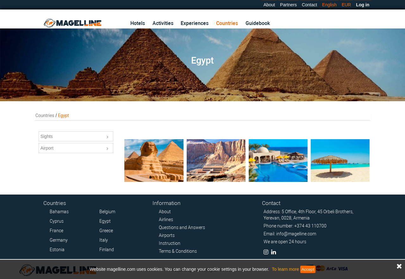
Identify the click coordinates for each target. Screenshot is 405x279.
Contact (309, 4)
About (269, 4)
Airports (167, 235)
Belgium (107, 211)
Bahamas (59, 211)
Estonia (57, 249)
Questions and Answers (182, 227)
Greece (106, 230)
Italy (103, 240)
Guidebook (258, 23)
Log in (362, 4)
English (329, 4)
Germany (59, 240)
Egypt (105, 221)
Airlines (166, 219)
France (56, 230)
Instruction (169, 243)
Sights (74, 137)
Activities (163, 23)
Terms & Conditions (178, 251)
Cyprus (57, 221)
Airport (74, 149)
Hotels (137, 23)
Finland (106, 249)
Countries (227, 23)
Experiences (195, 23)
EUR (346, 4)
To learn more (285, 269)
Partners (288, 4)
